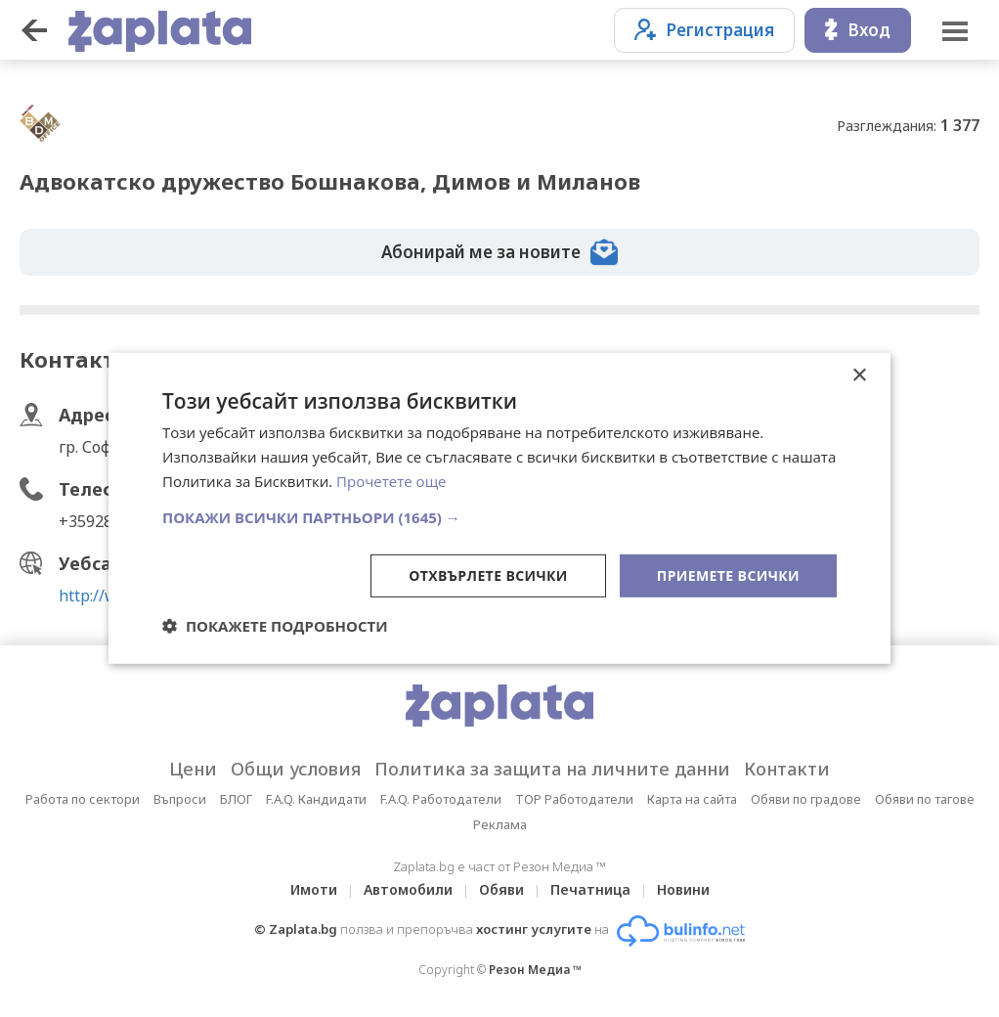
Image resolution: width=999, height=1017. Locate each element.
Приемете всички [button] (728, 574)
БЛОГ (236, 799)
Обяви (501, 889)
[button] (499, 516)
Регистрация (704, 30)
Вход (857, 30)
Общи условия (296, 768)
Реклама (500, 824)
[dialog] (499, 508)
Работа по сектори (82, 799)
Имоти (313, 889)
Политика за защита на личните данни (552, 768)
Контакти (787, 768)
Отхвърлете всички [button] (488, 574)
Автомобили (408, 889)
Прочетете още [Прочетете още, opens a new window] (391, 481)
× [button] (858, 376)
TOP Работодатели (574, 799)
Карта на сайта (692, 799)
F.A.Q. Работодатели (440, 799)
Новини (683, 889)
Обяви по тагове (925, 799)
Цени (193, 768)
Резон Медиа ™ (535, 969)
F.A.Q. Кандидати (316, 799)
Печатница (590, 889)
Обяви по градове (806, 799)
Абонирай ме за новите (499, 252)
